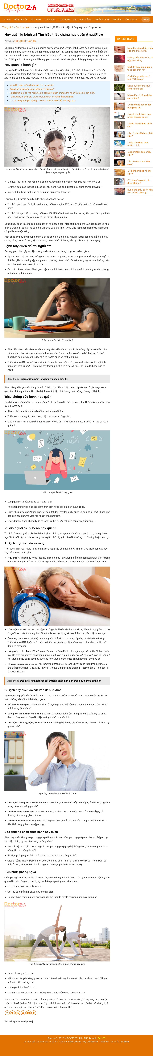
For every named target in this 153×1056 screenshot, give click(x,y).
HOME (7, 19)
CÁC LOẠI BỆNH (82, 19)
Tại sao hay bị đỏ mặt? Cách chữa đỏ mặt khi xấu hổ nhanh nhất (42, 96)
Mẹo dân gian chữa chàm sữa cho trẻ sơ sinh (32, 85)
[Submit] (147, 19)
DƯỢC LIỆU (50, 19)
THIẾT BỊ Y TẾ (102, 19)
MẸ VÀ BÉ (64, 19)
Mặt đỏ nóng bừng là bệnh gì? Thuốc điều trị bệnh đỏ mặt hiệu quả (42, 100)
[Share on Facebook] (7, 1012)
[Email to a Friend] (17, 1012)
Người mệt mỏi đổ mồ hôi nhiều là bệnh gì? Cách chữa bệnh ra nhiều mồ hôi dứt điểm (52, 93)
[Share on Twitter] (12, 1012)
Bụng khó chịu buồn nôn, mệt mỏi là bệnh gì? (32, 89)
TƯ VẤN (117, 19)
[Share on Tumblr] (33, 1012)
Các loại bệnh (23, 27)
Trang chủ (7, 27)
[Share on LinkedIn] (28, 1012)
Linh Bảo (32, 41)
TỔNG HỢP (131, 19)
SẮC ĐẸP (36, 19)
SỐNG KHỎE (21, 19)
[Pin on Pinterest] (23, 1012)
